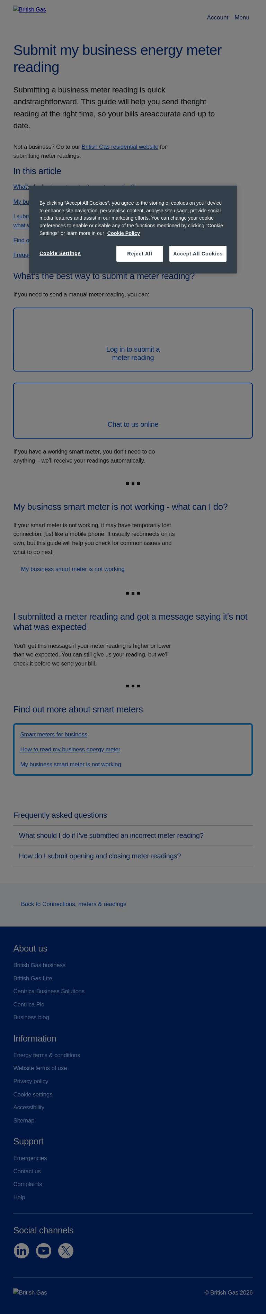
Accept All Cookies (198, 253)
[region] (133, 230)
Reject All (139, 253)
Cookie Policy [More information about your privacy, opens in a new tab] (123, 233)
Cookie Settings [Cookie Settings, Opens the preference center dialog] (60, 253)
